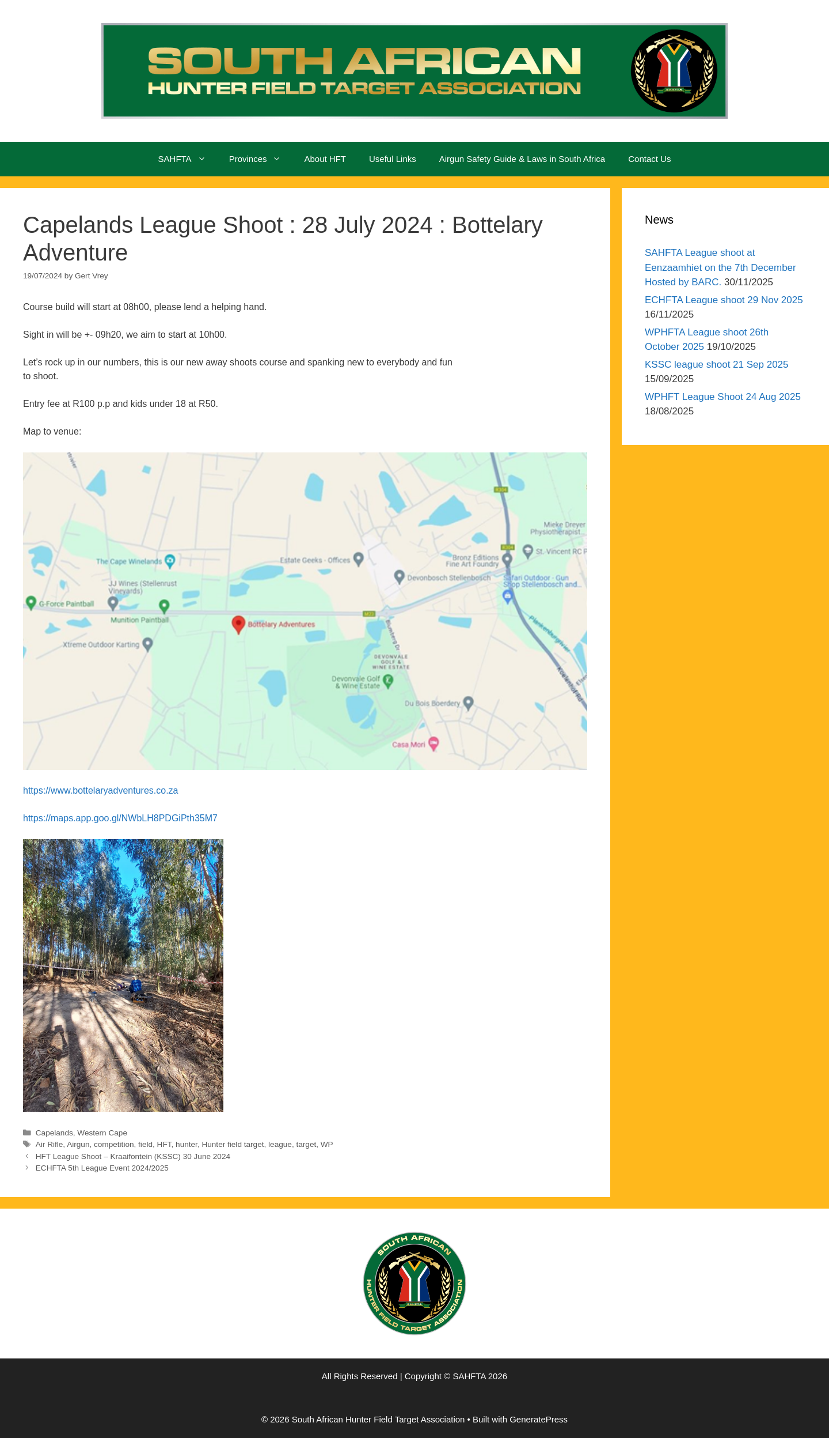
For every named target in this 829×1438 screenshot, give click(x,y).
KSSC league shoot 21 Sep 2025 (717, 364)
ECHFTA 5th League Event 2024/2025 (102, 1168)
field (145, 1144)
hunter (186, 1144)
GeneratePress (538, 1419)
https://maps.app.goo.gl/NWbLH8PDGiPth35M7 (120, 818)
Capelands (54, 1132)
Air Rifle (49, 1144)
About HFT (325, 159)
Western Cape (102, 1132)
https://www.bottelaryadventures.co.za (100, 790)
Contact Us (649, 159)
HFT (164, 1144)
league (280, 1144)
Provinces (261, 159)
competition (114, 1144)
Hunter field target (232, 1144)
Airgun (78, 1144)
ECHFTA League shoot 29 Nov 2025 (724, 300)
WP (327, 1144)
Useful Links (392, 159)
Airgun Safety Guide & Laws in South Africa (522, 159)
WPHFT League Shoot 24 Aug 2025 (723, 396)
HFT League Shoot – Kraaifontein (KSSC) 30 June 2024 (133, 1156)
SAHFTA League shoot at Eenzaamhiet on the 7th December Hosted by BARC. (720, 267)
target (306, 1144)
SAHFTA (188, 159)
